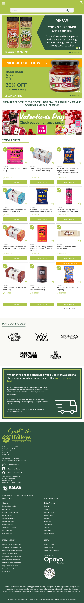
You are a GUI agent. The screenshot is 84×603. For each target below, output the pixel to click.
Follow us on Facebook (14, 473)
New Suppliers (7, 531)
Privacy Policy (49, 544)
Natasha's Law (7, 534)
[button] (77, 48)
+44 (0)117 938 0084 (12, 458)
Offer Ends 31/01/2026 (69, 308)
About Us (5, 503)
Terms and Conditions (51, 550)
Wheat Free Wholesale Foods (12, 550)
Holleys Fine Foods (42, 3)
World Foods (48, 515)
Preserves (47, 521)
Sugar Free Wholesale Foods (11, 547)
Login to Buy (15, 182)
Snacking (47, 509)
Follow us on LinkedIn (14, 469)
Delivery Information (9, 506)
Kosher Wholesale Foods (10, 569)
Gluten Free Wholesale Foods (12, 544)
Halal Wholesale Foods (10, 572)
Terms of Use (48, 547)
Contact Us (6, 509)
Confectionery (49, 512)
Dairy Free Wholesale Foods (11, 556)
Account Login (7, 515)
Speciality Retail (7, 524)
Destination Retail (8, 521)
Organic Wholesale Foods (11, 553)
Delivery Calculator (60, 599)
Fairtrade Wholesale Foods (11, 559)
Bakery (46, 506)
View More (74, 52)
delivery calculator (27, 409)
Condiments (48, 524)
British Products (49, 503)
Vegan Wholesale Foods (10, 566)
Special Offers (49, 534)
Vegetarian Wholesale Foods (11, 563)
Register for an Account (10, 512)
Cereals (46, 527)
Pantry (46, 518)
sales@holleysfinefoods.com (16, 460)
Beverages (47, 531)
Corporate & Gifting (9, 527)
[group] (42, 32)
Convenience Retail (8, 518)
